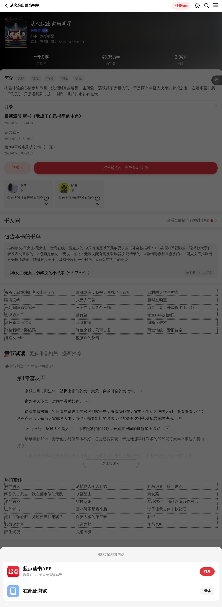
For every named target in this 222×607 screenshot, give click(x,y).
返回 (6, 6)
